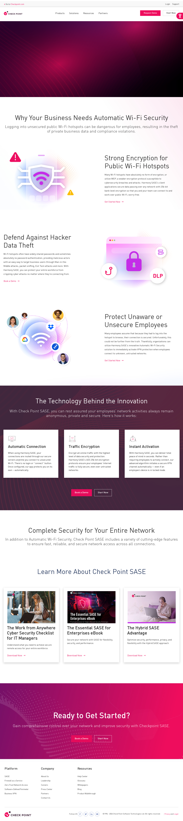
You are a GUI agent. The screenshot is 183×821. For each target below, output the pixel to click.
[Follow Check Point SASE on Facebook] (80, 814)
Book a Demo (14, 79)
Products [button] (59, 12)
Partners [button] (102, 12)
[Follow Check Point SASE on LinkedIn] (91, 814)
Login (167, 3)
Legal (176, 814)
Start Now (170, 12)
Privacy (167, 814)
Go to (15, 3)
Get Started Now (113, 202)
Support (175, 3)
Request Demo (149, 12)
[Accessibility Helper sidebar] (179, 21)
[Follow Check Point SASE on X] (85, 814)
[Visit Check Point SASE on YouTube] (97, 814)
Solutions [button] (73, 12)
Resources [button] (87, 12)
